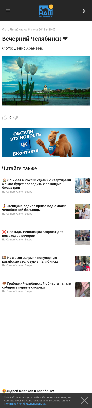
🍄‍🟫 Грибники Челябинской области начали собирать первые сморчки (36, 285)
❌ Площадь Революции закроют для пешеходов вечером (32, 233)
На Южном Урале (12, 191)
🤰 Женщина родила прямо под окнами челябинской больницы (34, 208)
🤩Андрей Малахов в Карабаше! (28, 391)
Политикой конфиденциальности (25, 403)
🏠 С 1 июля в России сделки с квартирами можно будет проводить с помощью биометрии (36, 184)
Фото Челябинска (14, 29)
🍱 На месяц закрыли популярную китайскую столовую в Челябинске (30, 259)
